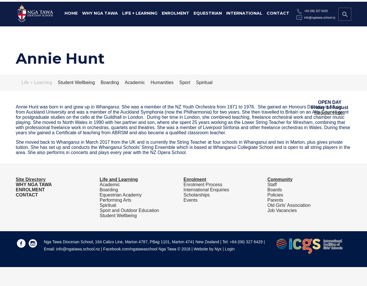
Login (230, 249)
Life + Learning (139, 13)
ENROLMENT (30, 189)
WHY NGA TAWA (34, 184)
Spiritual (204, 82)
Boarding (110, 82)
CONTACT (27, 194)
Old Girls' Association (289, 205)
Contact (278, 13)
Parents (275, 200)
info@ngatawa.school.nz (319, 17)
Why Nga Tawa (100, 13)
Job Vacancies (282, 210)
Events (191, 200)
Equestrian (208, 13)
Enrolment (175, 13)
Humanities (162, 82)
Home (71, 13)
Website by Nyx (208, 249)
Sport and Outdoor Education (129, 210)
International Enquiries (206, 189)
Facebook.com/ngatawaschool (130, 249)
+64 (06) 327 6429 (316, 11)
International (244, 13)
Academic (135, 82)
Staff (272, 184)
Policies (275, 194)
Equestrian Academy (120, 194)
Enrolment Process (203, 184)
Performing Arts (115, 200)
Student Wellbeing (76, 82)
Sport (184, 82)
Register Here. (329, 112)
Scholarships (197, 194)
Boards (274, 189)
